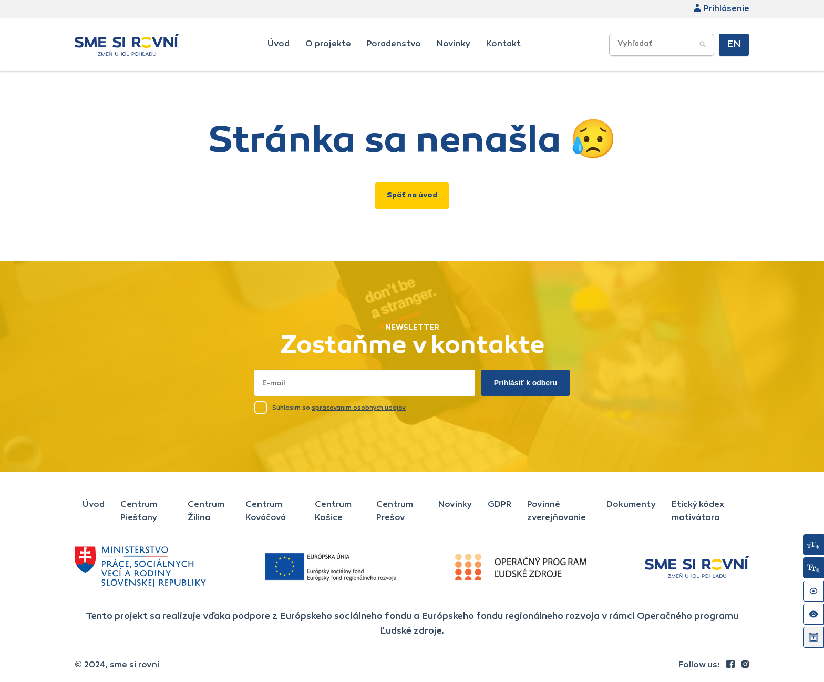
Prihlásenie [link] (721, 9)
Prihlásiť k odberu (525, 383)
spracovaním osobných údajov (359, 408)
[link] (731, 665)
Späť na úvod (412, 195)
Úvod (278, 44)
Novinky (453, 44)
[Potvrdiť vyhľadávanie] (702, 44)
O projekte (328, 44)
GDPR (499, 505)
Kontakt (503, 44)
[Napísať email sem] (364, 383)
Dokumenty (631, 505)
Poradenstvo (394, 44)
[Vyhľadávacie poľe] (661, 45)
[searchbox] (679, 44)
